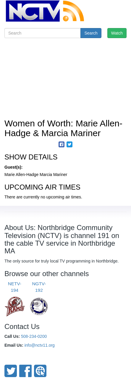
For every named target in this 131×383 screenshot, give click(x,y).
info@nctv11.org (40, 345)
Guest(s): (13, 167)
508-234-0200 (34, 336)
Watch (117, 33)
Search (90, 33)
